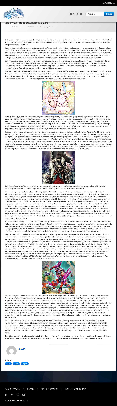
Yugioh (25, 371)
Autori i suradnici (49, 389)
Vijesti (50, 34)
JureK (39, 34)
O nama (30, 389)
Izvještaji (45, 34)
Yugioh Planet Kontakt (75, 389)
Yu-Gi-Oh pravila (12, 389)
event (16, 371)
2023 (8, 371)
